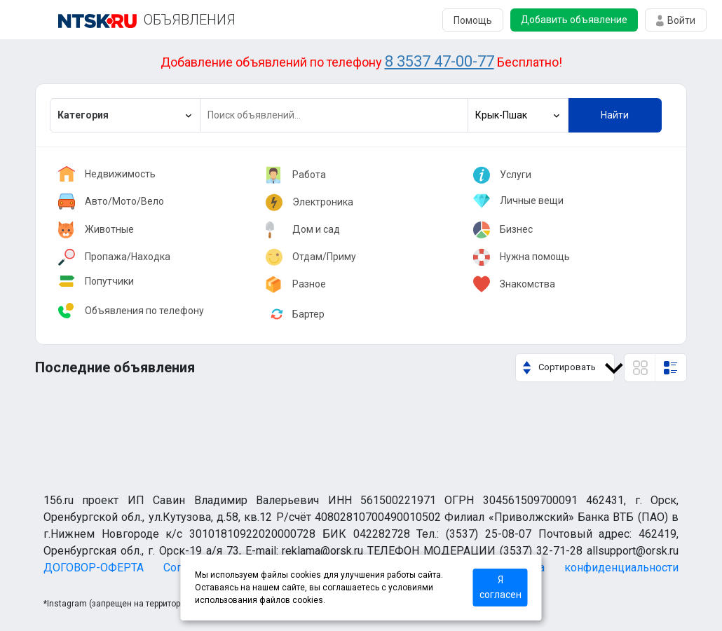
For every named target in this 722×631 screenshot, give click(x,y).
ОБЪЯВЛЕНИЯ (190, 19)
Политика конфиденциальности (586, 567)
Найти (615, 115)
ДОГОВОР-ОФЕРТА (93, 567)
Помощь (473, 20)
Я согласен (500, 587)
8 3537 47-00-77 (439, 61)
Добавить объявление (574, 19)
